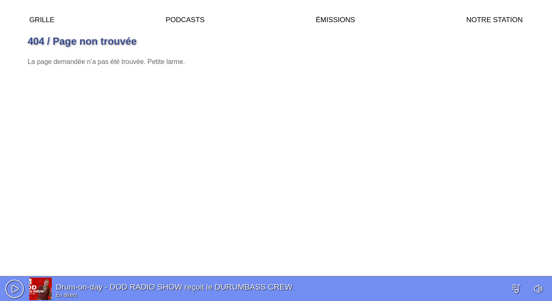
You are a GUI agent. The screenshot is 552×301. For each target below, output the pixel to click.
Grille (41, 18)
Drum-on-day (79, 287)
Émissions (335, 18)
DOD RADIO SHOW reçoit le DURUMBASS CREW (201, 287)
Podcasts (185, 18)
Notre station (494, 18)
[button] (14, 289)
